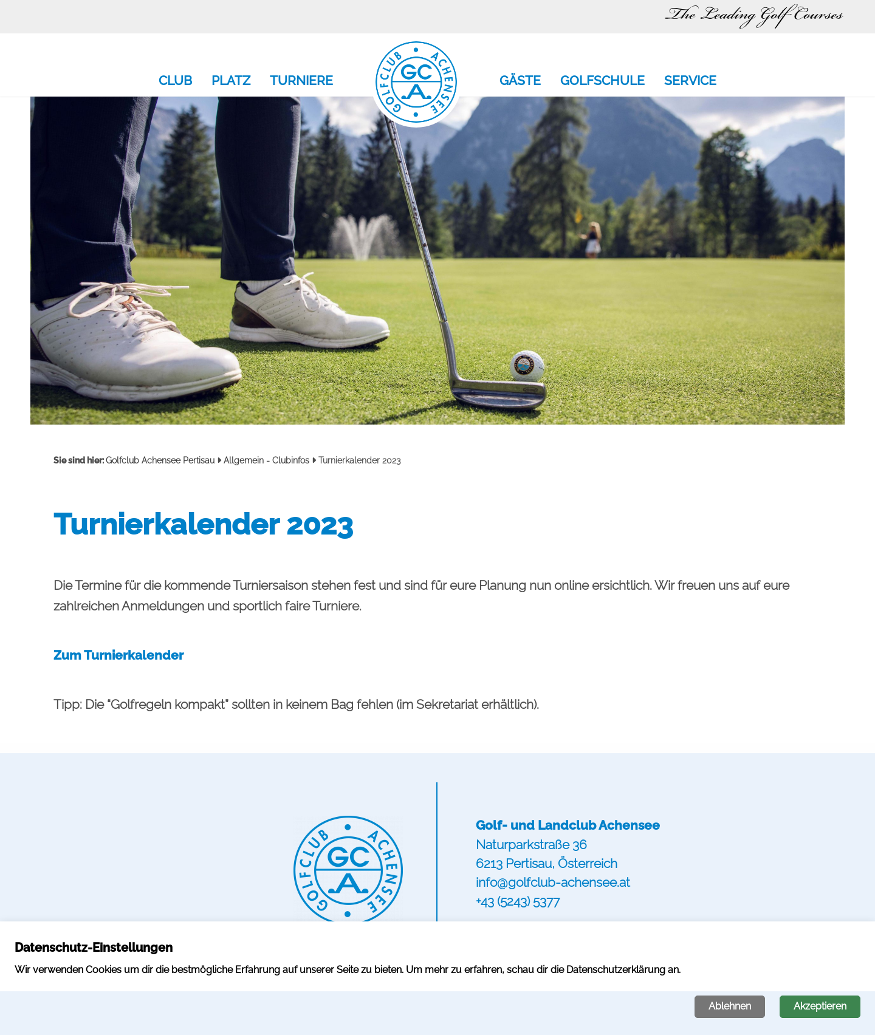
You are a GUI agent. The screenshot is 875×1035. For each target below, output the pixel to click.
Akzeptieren (820, 1006)
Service (690, 81)
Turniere (301, 81)
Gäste (520, 81)
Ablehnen (730, 1006)
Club (175, 81)
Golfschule (602, 81)
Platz (230, 81)
